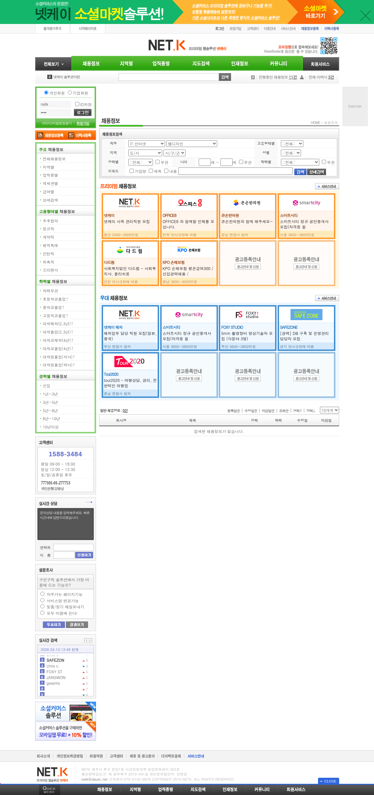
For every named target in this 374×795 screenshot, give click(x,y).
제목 (158, 171)
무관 (164, 162)
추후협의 (50, 220)
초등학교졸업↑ (56, 299)
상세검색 (50, 200)
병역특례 (50, 245)
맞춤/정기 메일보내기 (65, 606)
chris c (53, 664)
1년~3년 (50, 394)
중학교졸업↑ (54, 307)
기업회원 (80, 93)
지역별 (48, 167)
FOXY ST (54, 681)
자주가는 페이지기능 (65, 594)
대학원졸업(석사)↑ (59, 356)
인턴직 (48, 253)
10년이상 (51, 426)
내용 (173, 171)
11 (49, 658)
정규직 (48, 228)
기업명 (140, 171)
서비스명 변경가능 (63, 600)
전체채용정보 (54, 158)
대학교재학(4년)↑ (58, 340)
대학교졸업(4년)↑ (58, 348)
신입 (47, 385)
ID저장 (86, 104)
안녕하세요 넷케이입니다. (72, 76)
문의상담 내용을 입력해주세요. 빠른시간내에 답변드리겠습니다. (66, 524)
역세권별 (50, 183)
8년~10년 (51, 418)
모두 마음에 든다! (62, 613)
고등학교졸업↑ (56, 315)
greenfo (53, 692)
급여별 (48, 191)
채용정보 (331, 122)
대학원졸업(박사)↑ (59, 364)
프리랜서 (50, 270)
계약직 (48, 237)
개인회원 (57, 93)
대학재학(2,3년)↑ (58, 323)
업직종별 (50, 175)
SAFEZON (55, 669)
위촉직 (48, 262)
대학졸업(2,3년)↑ (58, 332)
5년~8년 (50, 410)
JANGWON (56, 687)
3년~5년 (50, 402)
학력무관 (50, 290)
